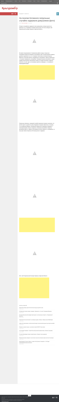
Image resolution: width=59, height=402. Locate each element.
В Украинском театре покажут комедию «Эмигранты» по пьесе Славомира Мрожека (35, 309)
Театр (35, 1)
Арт (18, 1)
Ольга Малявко (25, 21)
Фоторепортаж (41, 1)
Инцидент (47, 1)
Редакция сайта (53, 1)
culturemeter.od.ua (5, 399)
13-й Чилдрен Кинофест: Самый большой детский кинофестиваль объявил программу (36, 328)
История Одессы (8, 1)
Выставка (22, 1)
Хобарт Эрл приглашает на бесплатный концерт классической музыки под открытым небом (36, 321)
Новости (2, 1)
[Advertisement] (37, 70)
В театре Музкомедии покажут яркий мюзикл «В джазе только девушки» (33, 332)
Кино (32, 1)
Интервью (28, 1)
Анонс (15, 1)
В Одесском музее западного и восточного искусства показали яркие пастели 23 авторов (36, 336)
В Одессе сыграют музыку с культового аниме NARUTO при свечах (32, 325)
